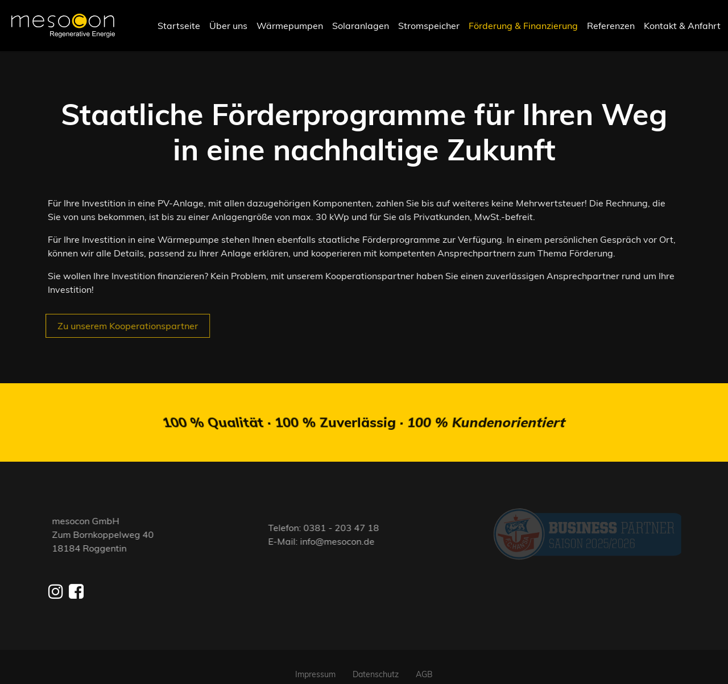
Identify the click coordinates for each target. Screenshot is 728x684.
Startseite (179, 25)
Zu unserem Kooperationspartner (122, 325)
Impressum (315, 661)
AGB (424, 661)
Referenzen (611, 25)
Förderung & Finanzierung (523, 25)
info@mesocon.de (342, 534)
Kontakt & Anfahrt (682, 25)
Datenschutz (376, 661)
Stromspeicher (429, 25)
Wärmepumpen (290, 25)
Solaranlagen (360, 25)
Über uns (228, 25)
